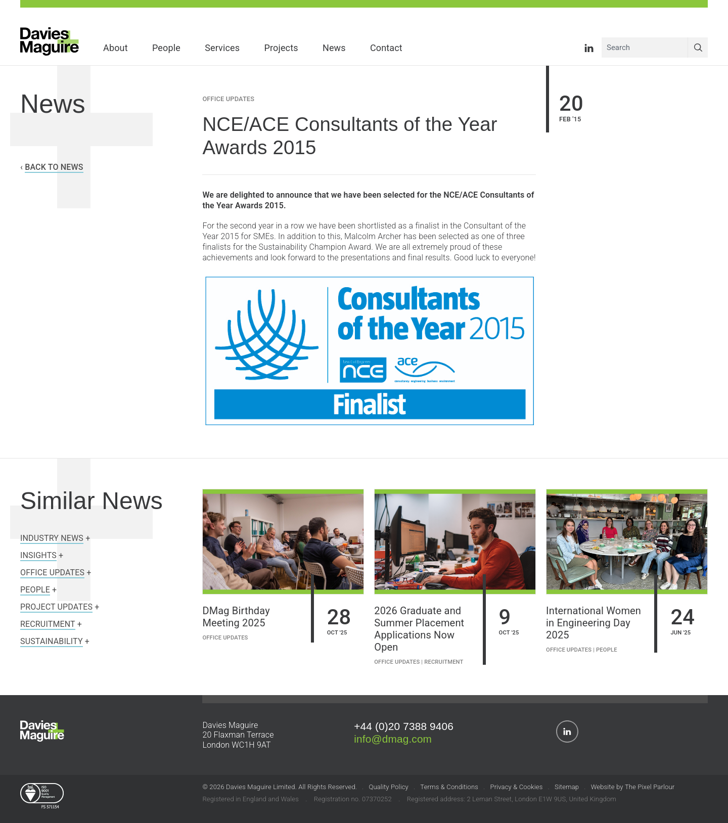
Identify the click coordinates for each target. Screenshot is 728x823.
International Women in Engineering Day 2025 (593, 623)
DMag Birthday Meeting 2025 (235, 617)
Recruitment (443, 662)
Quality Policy (388, 787)
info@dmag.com (393, 739)
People (606, 650)
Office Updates (228, 99)
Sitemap (567, 787)
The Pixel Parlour (649, 787)
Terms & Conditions (449, 787)
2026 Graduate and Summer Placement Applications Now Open (419, 629)
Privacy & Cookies (516, 787)
